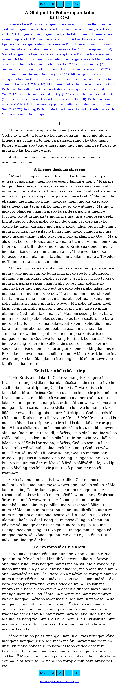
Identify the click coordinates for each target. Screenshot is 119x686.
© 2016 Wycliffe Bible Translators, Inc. (59, 681)
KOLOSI (47, 4)
